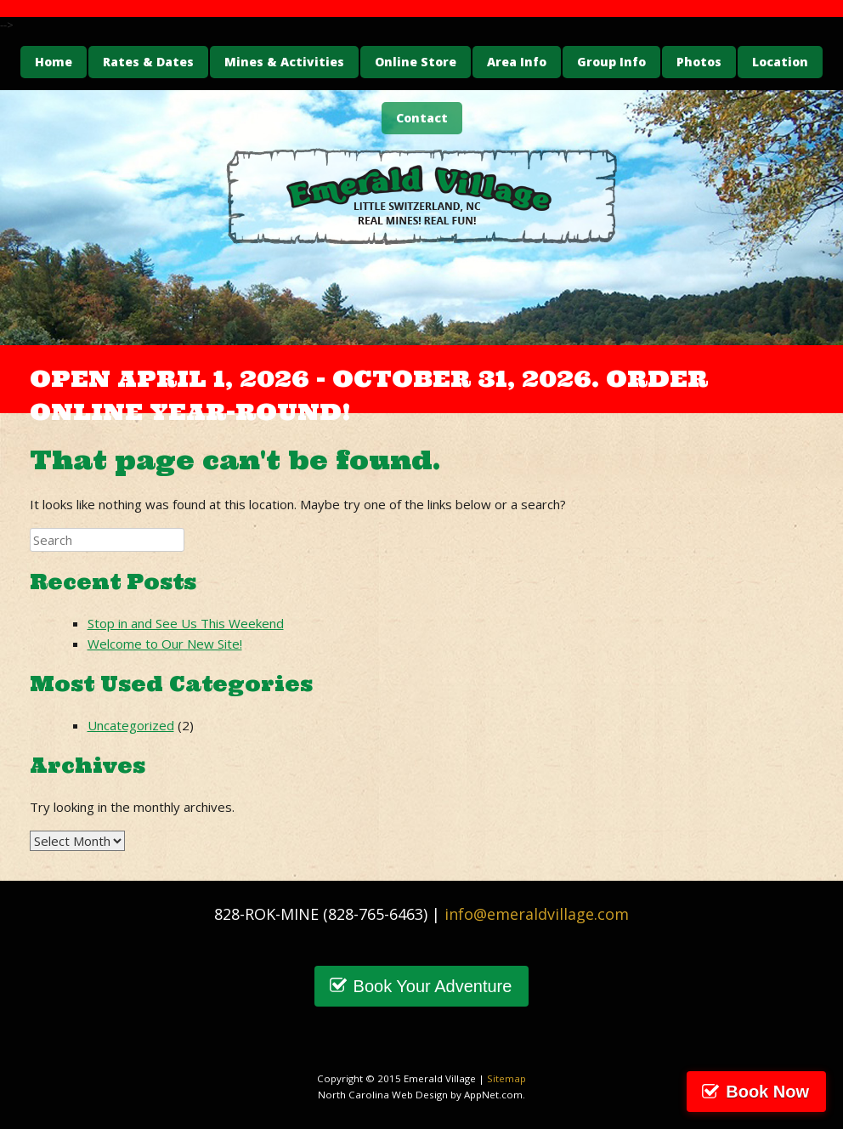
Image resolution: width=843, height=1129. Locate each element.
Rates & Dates (148, 62)
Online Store (415, 62)
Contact (422, 118)
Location (780, 62)
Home (53, 62)
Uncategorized (131, 725)
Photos (698, 62)
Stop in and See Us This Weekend (186, 623)
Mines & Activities (284, 62)
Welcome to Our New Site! (165, 643)
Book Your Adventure (433, 986)
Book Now (767, 1091)
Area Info (516, 62)
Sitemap (506, 1078)
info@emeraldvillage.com (536, 914)
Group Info (611, 62)
